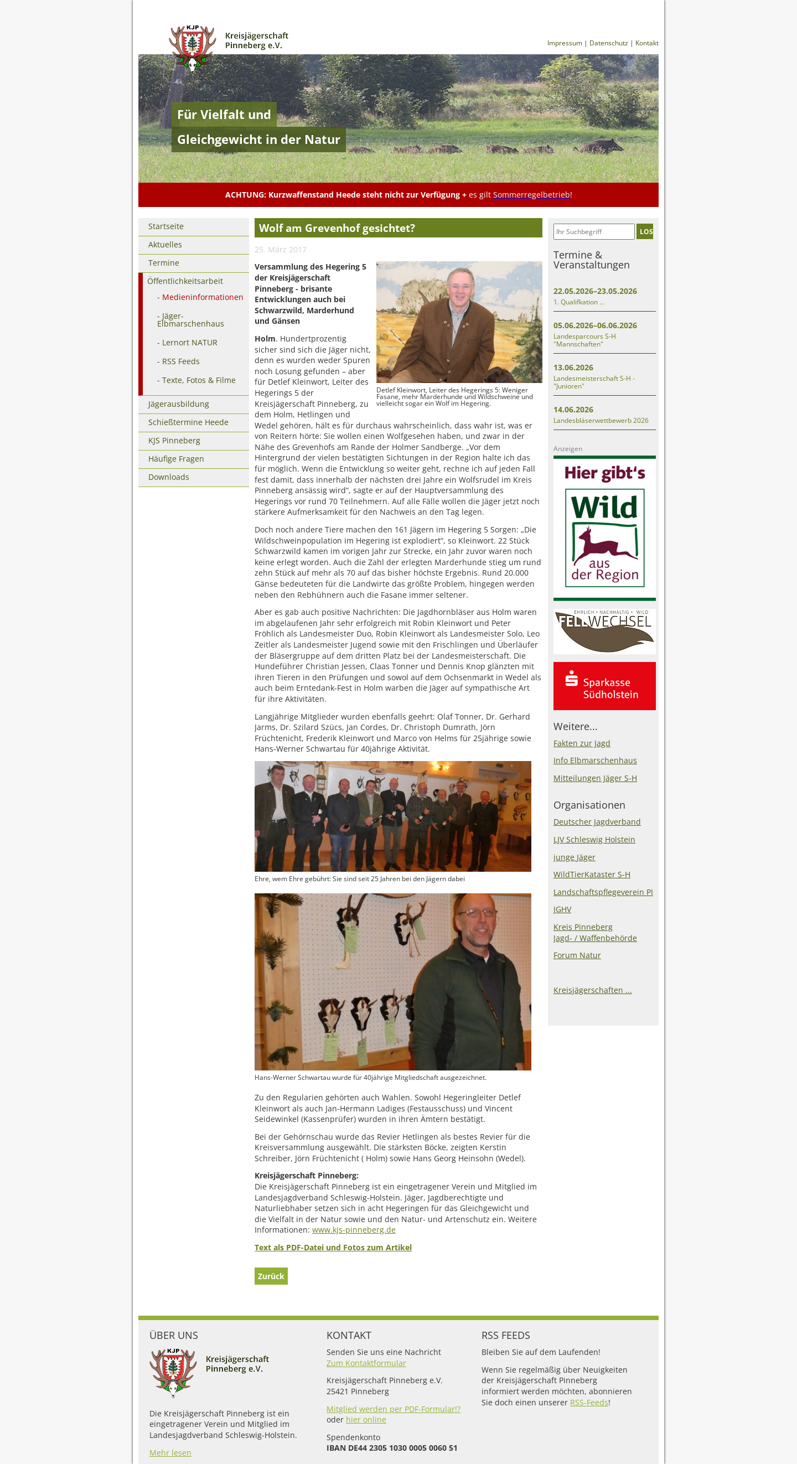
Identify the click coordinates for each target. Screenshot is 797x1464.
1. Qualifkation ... (578, 302)
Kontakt (647, 43)
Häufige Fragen (176, 458)
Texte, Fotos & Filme (199, 380)
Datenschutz (608, 43)
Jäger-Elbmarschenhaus (190, 320)
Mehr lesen (170, 1452)
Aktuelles (165, 244)
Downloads (168, 477)
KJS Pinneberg (174, 440)
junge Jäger (574, 857)
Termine (163, 262)
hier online (366, 1419)
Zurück (271, 1276)
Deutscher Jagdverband (597, 821)
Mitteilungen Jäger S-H (595, 778)
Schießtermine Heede (188, 422)
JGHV (562, 909)
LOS (646, 231)
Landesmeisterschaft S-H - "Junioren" (594, 382)
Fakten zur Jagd (581, 743)
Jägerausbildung (178, 404)
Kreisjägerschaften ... (592, 990)
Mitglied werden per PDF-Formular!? (393, 1409)
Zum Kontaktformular (366, 1363)
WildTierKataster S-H (591, 874)
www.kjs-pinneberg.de (354, 1229)
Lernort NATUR (190, 342)
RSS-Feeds (589, 1402)
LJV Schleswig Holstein (594, 839)
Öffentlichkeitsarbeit (185, 281)
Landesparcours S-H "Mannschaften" (584, 340)
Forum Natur (577, 955)
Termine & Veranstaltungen (591, 259)
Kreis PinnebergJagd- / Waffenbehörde (595, 932)
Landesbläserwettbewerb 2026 (601, 420)
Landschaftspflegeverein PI (603, 892)
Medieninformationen (203, 297)
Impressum (564, 43)
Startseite (166, 226)
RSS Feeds (181, 361)
